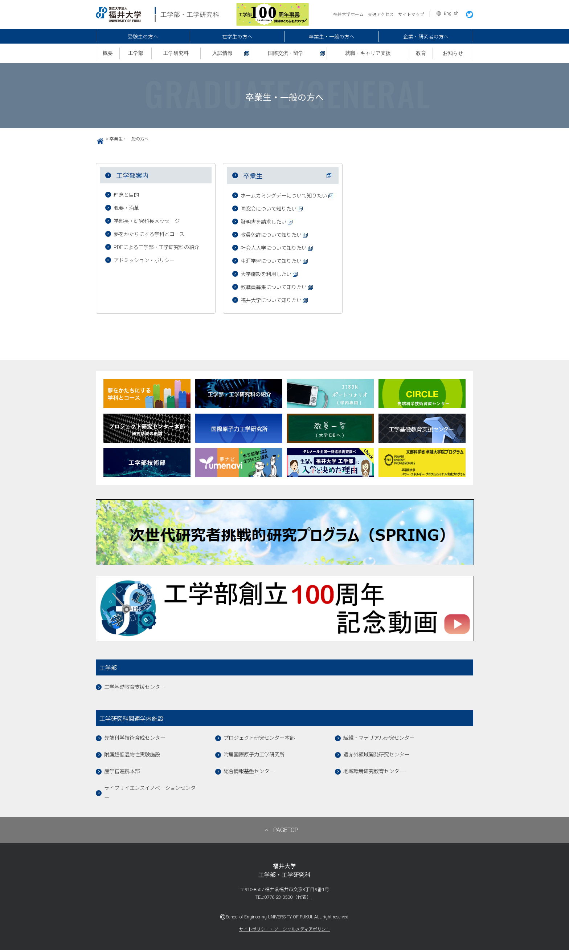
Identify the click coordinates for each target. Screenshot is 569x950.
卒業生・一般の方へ (332, 37)
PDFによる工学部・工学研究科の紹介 (156, 247)
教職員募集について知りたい (274, 287)
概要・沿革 (126, 208)
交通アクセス (381, 14)
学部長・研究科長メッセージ (147, 221)
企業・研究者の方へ (426, 37)
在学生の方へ (237, 37)
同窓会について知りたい (268, 209)
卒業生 (253, 176)
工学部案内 (132, 175)
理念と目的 (126, 195)
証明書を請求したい (263, 222)
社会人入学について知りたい (274, 248)
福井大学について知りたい (271, 300)
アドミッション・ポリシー (144, 260)
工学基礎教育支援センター (134, 687)
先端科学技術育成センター (134, 738)
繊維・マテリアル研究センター (378, 738)
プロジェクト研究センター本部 (259, 738)
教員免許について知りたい (271, 235)
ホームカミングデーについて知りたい (284, 196)
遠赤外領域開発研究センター (376, 755)
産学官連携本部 (122, 771)
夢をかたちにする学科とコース (149, 234)
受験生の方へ (143, 37)
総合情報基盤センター (249, 771)
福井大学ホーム (348, 14)
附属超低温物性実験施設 (132, 755)
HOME (97, 140)
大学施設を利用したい (266, 274)
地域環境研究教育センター (373, 771)
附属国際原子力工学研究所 (254, 755)
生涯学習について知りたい (271, 261)
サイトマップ (411, 14)
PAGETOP (285, 830)
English (451, 13)
